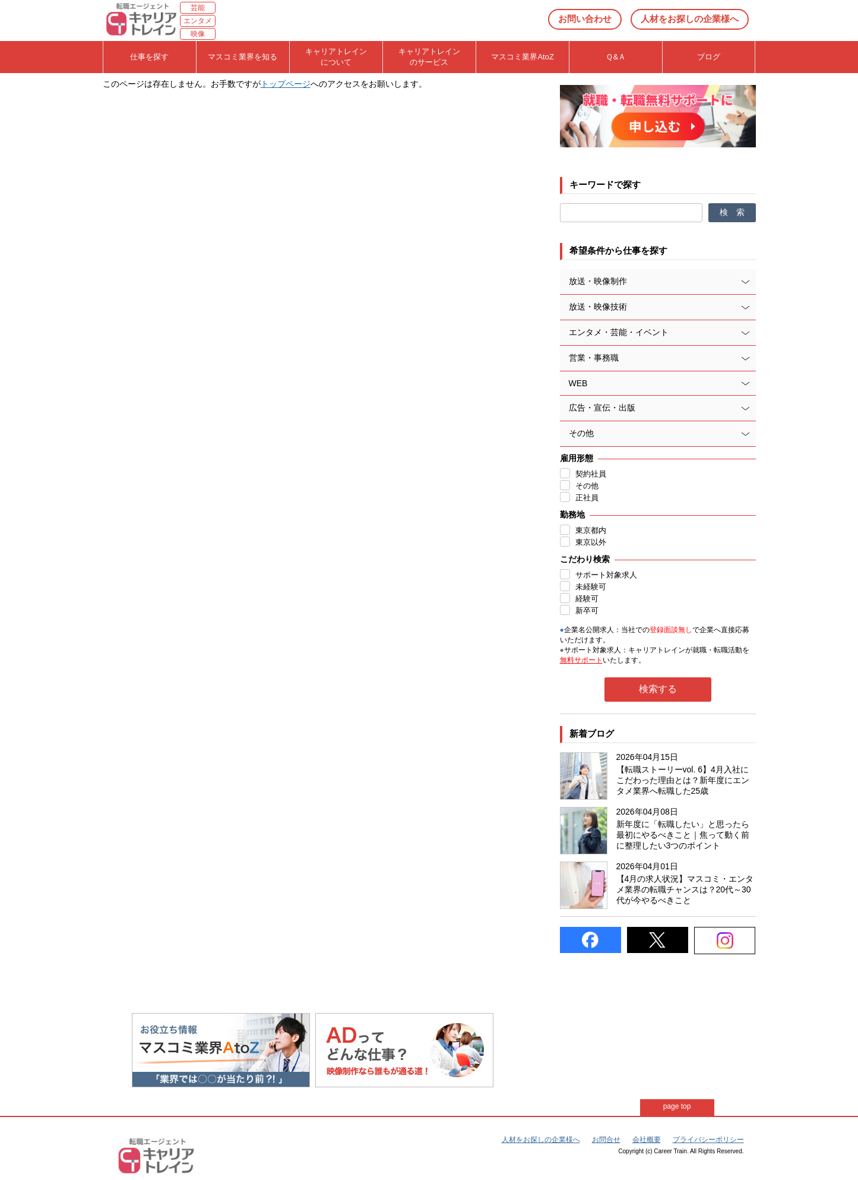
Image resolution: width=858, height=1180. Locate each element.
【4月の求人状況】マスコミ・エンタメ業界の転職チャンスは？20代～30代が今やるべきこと (685, 889)
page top (677, 1106)
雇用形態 (576, 458)
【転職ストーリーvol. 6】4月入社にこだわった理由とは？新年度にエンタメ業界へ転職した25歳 (682, 780)
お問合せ (606, 1139)
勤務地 (572, 514)
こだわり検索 (585, 559)
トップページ (286, 84)
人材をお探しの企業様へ (690, 19)
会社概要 (646, 1139)
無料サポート (581, 660)
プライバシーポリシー (708, 1139)
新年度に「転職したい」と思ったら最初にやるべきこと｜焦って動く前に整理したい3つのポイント (682, 834)
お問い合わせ (585, 19)
